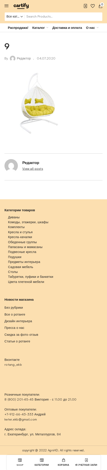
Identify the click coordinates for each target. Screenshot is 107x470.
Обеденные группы (22, 242)
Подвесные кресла (22, 252)
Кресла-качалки (20, 237)
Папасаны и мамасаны (25, 247)
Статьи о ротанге (17, 341)
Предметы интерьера (24, 262)
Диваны (14, 217)
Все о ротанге (14, 314)
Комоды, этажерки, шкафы (28, 222)
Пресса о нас (14, 328)
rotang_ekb (13, 364)
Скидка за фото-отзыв (21, 334)
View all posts (32, 168)
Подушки (14, 257)
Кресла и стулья (20, 232)
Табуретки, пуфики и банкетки (30, 276)
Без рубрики (13, 307)
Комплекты (16, 227)
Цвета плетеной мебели (26, 282)
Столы (13, 272)
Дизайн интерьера (18, 321)
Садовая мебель (20, 267)
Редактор (24, 58)
